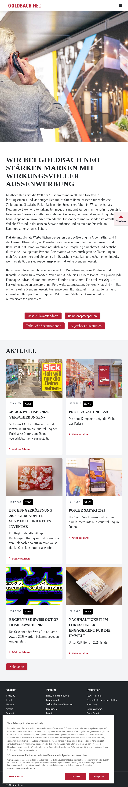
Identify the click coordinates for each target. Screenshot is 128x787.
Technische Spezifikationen (59, 704)
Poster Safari (93, 713)
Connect (10, 713)
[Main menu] (86, 5)
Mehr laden (16, 667)
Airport (9, 708)
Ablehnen (75, 776)
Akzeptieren (98, 776)
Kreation (50, 713)
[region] (58, 749)
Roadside (10, 695)
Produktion (51, 708)
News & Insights (94, 695)
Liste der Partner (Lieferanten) (21, 768)
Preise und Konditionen (57, 695)
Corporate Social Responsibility (102, 700)
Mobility (10, 704)
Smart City (92, 704)
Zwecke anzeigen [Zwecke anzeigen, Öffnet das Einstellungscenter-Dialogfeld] (15, 776)
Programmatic (53, 700)
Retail (9, 700)
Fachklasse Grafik (95, 708)
